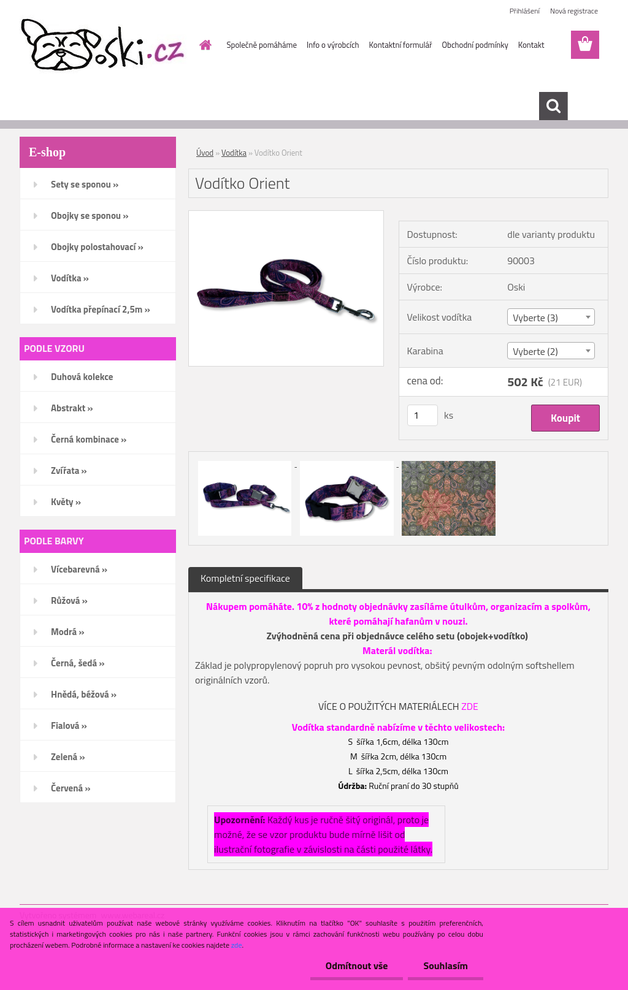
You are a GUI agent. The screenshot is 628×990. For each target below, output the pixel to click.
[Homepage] (203, 45)
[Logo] (104, 45)
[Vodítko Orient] (286, 215)
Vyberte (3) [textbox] (535, 317)
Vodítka (234, 153)
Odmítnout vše (357, 965)
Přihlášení (525, 11)
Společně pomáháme (262, 45)
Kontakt (531, 45)
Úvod (204, 153)
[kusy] (422, 415)
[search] (553, 106)
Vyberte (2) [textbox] (535, 351)
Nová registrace (574, 11)
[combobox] (551, 317)
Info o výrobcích (333, 45)
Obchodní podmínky (475, 45)
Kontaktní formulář (400, 45)
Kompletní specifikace (245, 578)
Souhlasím (445, 965)
